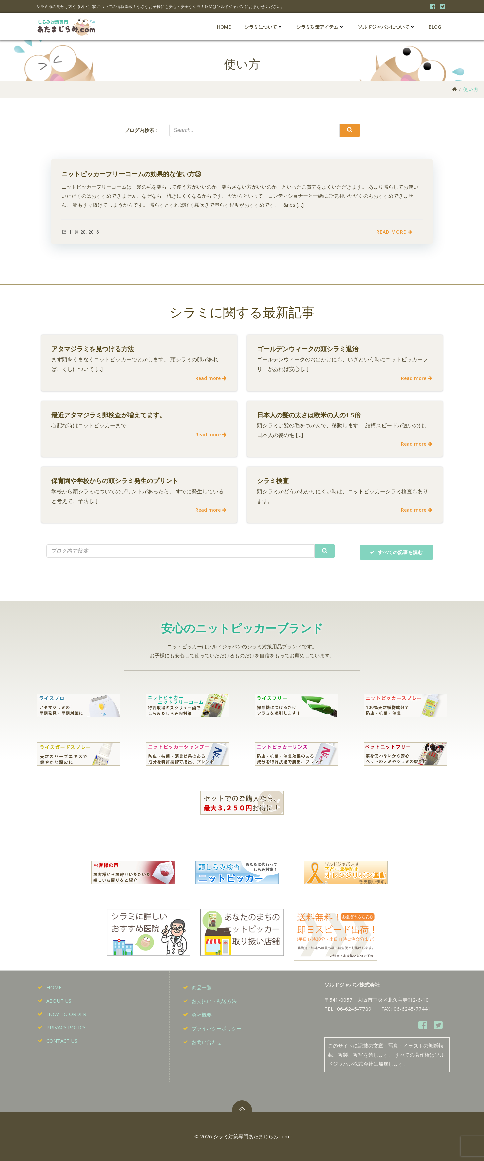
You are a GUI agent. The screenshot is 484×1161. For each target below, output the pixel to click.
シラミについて (263, 27)
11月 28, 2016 (80, 232)
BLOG (435, 27)
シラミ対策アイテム (320, 27)
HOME (224, 27)
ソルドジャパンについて (386, 27)
